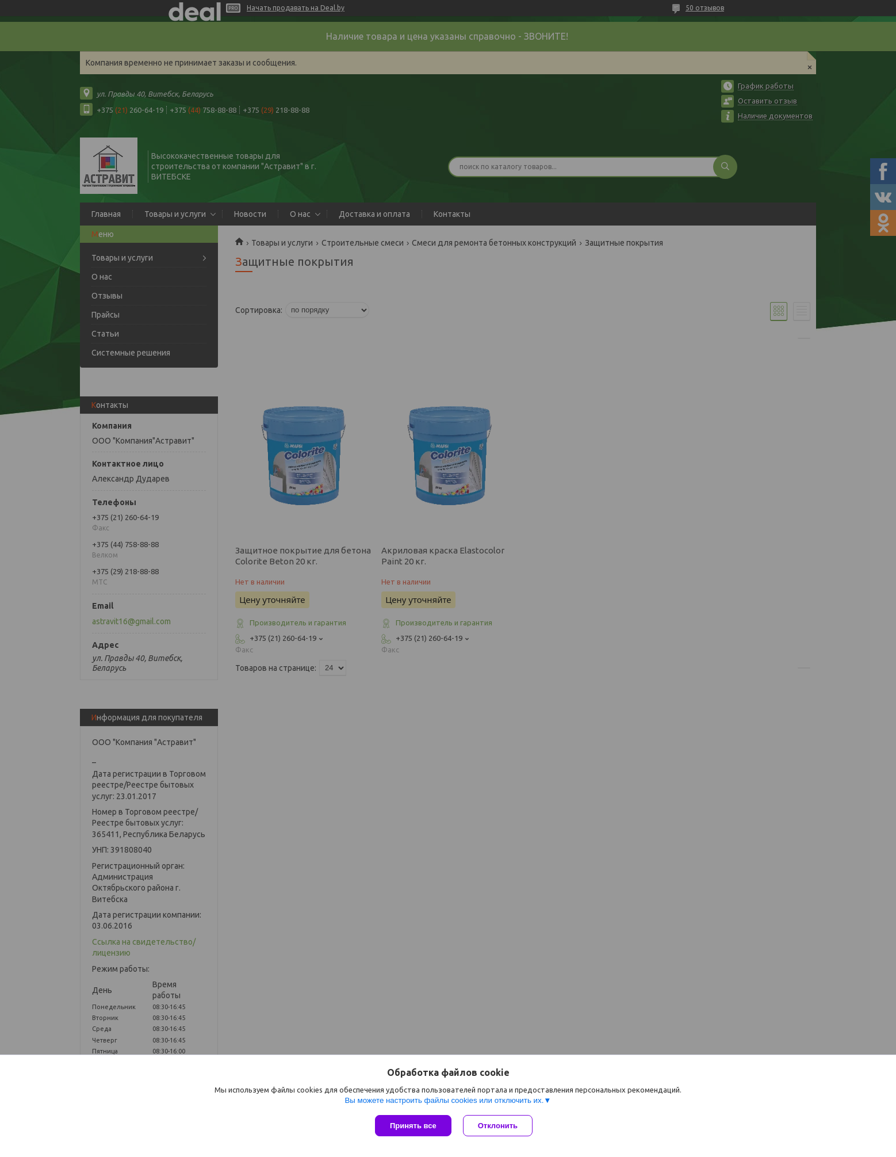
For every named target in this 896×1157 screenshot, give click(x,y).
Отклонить (498, 1125)
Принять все (413, 1125)
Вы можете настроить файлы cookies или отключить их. (443, 1100)
